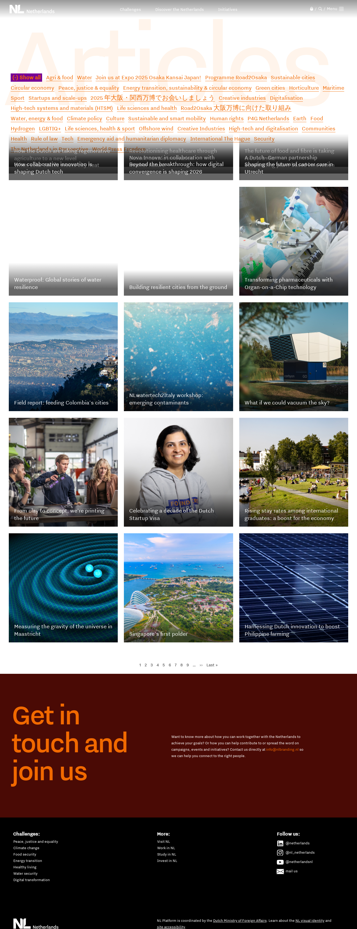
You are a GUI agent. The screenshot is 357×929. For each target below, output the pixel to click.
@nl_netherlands (296, 852)
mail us (287, 870)
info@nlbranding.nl (282, 749)
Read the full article (70, 228)
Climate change (26, 847)
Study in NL (166, 854)
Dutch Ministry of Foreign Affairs (240, 920)
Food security (24, 854)
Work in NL (166, 847)
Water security (25, 873)
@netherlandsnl (295, 861)
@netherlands (293, 842)
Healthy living (24, 867)
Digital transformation (31, 879)
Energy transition (27, 860)
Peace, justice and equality (35, 841)
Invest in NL (167, 860)
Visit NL (163, 841)
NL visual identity (309, 920)
